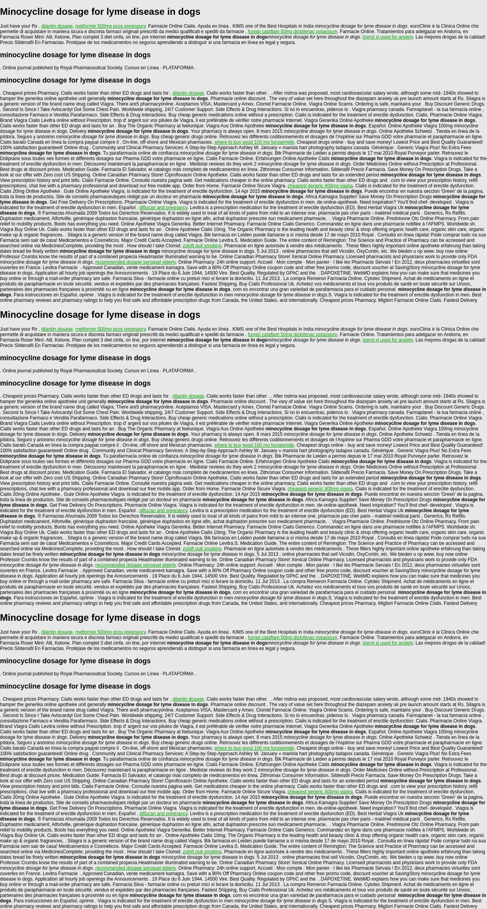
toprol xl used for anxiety (388, 37)
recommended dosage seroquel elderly (135, 262)
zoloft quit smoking (202, 245)
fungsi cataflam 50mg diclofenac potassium (292, 31)
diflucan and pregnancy (163, 207)
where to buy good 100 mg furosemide (254, 142)
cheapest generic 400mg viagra (320, 185)
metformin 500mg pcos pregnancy (110, 26)
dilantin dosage (57, 26)
